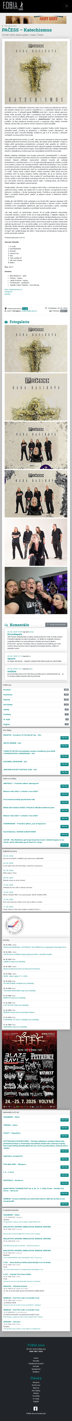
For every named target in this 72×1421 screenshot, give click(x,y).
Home (36, 1358)
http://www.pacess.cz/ (13, 289)
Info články (36, 1391)
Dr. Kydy (36, 1399)
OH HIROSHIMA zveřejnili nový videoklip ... (19, 982)
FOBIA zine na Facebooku (36, 1410)
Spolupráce (36, 1369)
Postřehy (36, 1396)
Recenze (36, 1382)
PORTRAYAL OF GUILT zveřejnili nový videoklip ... (21, 1019)
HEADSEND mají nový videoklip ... (16, 1026)
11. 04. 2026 (8, 907)
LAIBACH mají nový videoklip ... (15, 961)
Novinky (36, 1361)
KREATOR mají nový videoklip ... (15, 997)
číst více (64, 738)
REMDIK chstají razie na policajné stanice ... (19, 1011)
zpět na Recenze (9, 26)
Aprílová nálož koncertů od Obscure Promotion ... (22, 968)
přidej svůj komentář (56, 625)
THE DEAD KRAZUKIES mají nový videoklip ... (20, 990)
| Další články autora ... (29, 311)
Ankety (36, 1393)
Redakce (36, 1372)
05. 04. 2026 (8, 863)
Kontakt (36, 1366)
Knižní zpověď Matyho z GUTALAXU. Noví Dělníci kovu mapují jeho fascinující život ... (35, 946)
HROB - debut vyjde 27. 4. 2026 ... (16, 975)
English (36, 1401)
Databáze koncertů (36, 1363)
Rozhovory (36, 1385)
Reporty (36, 1388)
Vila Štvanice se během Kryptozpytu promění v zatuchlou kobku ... (28, 953)
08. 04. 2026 (8, 878)
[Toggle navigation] (66, 6)
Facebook (8, 292)
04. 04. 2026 (8, 856)
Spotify (7, 294)
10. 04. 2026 (8, 885)
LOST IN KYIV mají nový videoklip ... (16, 1004)
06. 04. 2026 (8, 870)
